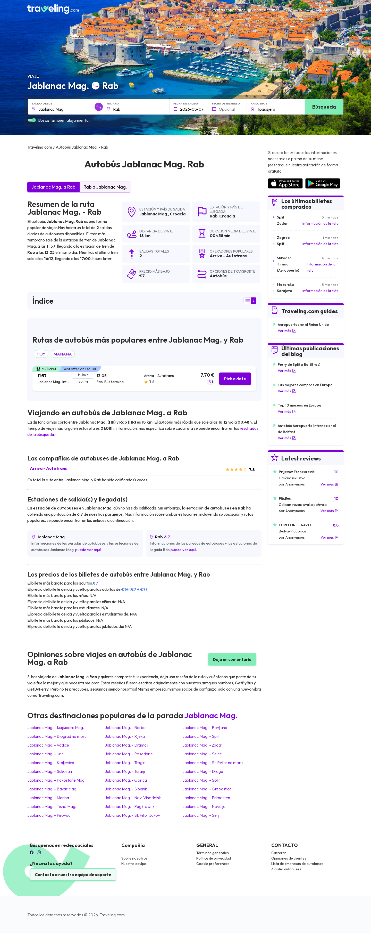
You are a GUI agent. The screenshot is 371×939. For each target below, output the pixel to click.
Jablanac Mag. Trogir (125, 762)
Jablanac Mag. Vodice (48, 745)
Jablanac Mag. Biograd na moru (57, 736)
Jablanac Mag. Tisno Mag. (51, 806)
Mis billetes (330, 9)
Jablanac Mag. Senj (201, 815)
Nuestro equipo (133, 863)
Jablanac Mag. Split (201, 736)
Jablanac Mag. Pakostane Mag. (56, 780)
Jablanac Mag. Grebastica (207, 788)
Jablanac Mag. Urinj (45, 753)
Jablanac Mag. (153, 213)
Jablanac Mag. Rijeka (125, 736)
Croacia (177, 213)
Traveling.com (112, 914)
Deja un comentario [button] (232, 659)
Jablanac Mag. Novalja (203, 806)
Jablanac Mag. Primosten (206, 797)
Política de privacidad (213, 858)
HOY (41, 354)
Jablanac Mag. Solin (201, 780)
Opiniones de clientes (288, 858)
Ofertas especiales (227, 9)
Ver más (287, 330)
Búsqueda (324, 106)
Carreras (278, 853)
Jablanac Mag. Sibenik (126, 788)
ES (302, 9)
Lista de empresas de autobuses (297, 863)
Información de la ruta (320, 223)
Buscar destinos (264, 9)
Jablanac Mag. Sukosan (49, 771)
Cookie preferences (213, 863)
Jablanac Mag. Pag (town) (129, 806)
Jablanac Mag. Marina (48, 797)
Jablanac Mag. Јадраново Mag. (55, 727)
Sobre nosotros (134, 858)
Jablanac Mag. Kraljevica (50, 762)
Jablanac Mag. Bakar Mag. (52, 788)
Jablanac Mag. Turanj (125, 771)
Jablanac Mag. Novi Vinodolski (133, 797)
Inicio (200, 9)
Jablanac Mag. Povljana (204, 727)
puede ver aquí (88, 549)
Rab (213, 215)
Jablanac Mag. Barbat (126, 727)
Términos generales (212, 853)
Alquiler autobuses (286, 869)
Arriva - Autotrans (48, 468)
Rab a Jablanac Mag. (105, 187)
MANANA (63, 354)
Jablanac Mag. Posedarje (129, 753)
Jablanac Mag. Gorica (126, 780)
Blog (288, 9)
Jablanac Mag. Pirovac (48, 815)
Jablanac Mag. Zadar (202, 745)
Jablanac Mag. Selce (202, 753)
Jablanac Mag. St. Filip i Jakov (132, 815)
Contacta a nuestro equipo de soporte (73, 874)
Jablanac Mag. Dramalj (126, 745)
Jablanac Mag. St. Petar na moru (212, 762)
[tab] (144, 378)
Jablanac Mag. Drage (202, 771)
